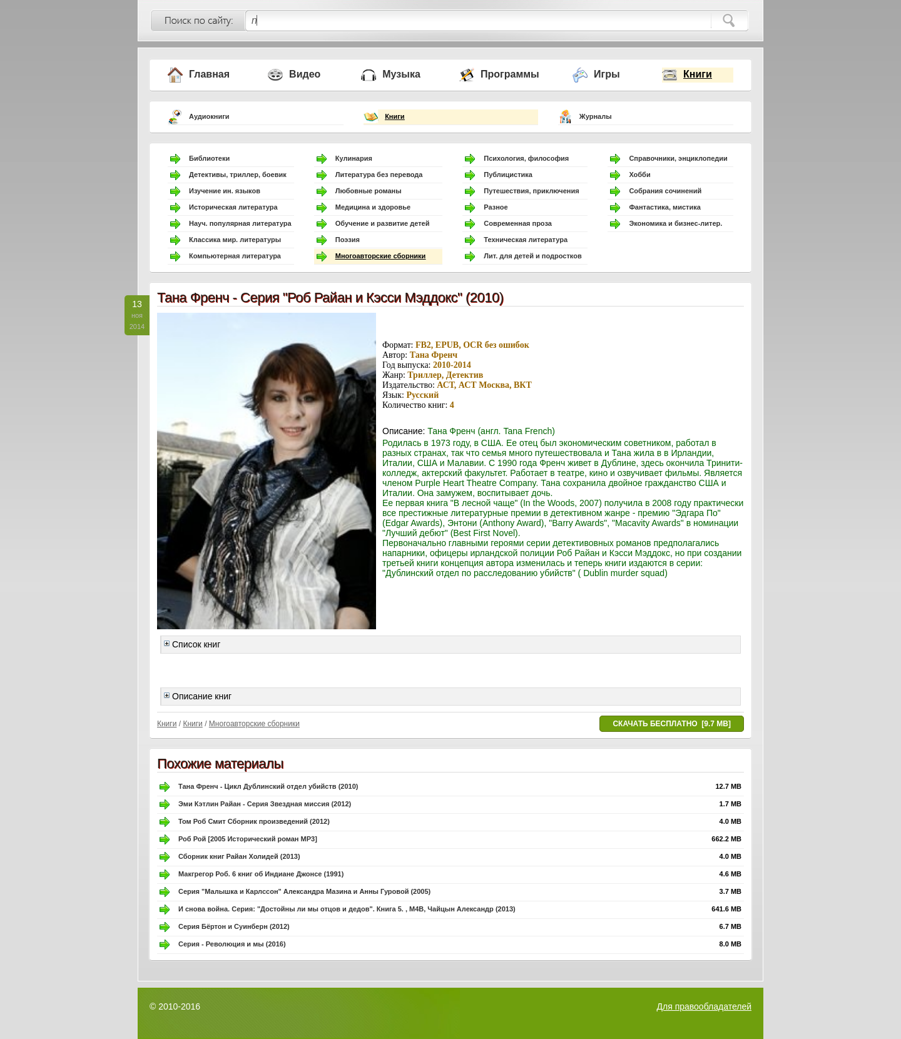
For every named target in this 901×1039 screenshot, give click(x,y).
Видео (304, 74)
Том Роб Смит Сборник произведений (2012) (254, 821)
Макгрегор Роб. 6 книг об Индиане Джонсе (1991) (261, 874)
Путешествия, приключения (531, 191)
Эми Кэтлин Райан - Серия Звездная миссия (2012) (264, 804)
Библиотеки (209, 158)
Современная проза (518, 223)
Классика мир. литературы (235, 239)
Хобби (639, 174)
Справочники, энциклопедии (678, 158)
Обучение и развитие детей (382, 223)
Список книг (192, 644)
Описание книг (198, 696)
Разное (495, 207)
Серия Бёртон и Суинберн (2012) (234, 926)
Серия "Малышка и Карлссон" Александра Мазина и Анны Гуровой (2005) (304, 891)
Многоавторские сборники (380, 256)
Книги (697, 74)
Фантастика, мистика (664, 207)
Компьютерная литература (235, 256)
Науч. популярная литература (240, 223)
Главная (209, 74)
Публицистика (508, 174)
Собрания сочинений (665, 191)
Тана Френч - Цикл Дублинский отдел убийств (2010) (268, 786)
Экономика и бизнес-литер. (675, 223)
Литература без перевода (379, 174)
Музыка (401, 74)
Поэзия (347, 239)
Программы (510, 74)
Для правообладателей (704, 1006)
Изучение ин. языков (224, 191)
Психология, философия (526, 158)
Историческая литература (233, 207)
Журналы (595, 116)
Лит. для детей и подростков (532, 256)
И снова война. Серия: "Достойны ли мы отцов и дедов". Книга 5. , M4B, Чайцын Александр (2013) (347, 909)
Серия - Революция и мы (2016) (232, 944)
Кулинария (353, 158)
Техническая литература (526, 239)
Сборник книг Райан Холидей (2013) (239, 856)
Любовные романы (368, 191)
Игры (607, 74)
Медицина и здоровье (372, 207)
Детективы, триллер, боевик (238, 174)
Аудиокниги (209, 116)
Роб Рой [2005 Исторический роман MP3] (247, 839)
